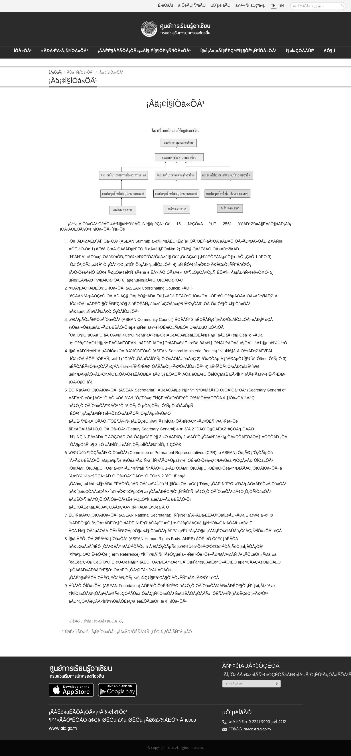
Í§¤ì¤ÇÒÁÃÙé (300, 51)
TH (273, 5)
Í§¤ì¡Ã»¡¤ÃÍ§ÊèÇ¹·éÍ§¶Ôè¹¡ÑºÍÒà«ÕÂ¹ (238, 51)
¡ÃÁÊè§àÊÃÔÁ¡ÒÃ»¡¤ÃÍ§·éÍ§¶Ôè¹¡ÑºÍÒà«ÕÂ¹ (144, 51)
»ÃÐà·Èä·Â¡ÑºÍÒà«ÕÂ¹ (64, 51)
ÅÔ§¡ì (329, 51)
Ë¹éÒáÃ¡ (165, 5)
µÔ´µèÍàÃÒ (221, 5)
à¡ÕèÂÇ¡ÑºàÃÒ (192, 5)
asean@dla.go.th (257, 729)
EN (282, 5)
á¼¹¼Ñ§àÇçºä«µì (250, 5)
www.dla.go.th (63, 728)
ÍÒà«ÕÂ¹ (23, 51)
